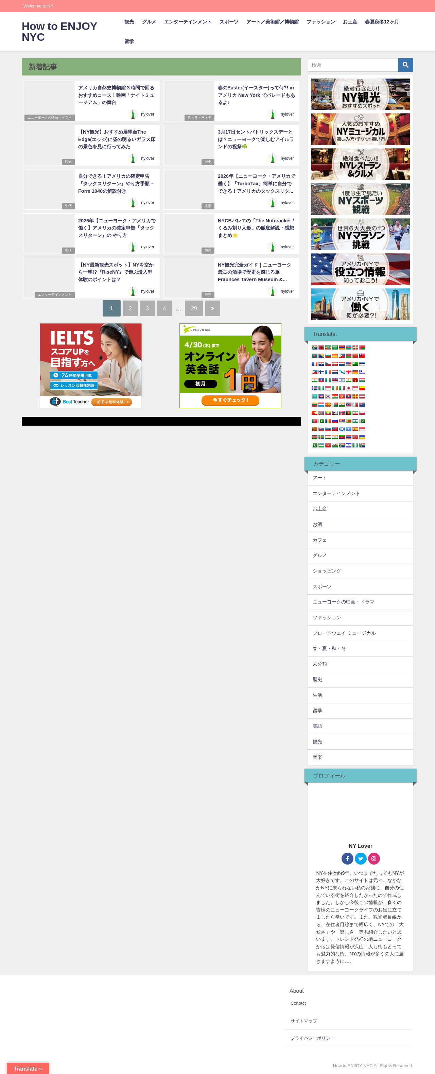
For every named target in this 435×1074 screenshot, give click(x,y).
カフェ (320, 540)
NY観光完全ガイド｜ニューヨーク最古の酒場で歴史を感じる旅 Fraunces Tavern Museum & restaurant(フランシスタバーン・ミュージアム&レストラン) (257, 279)
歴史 (207, 162)
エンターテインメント (188, 21)
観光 (129, 21)
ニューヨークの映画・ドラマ (49, 117)
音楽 (317, 757)
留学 (129, 41)
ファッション (321, 21)
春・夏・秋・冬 (199, 117)
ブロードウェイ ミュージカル (344, 633)
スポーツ (229, 21)
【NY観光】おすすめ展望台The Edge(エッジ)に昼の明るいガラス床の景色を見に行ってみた (116, 139)
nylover (148, 115)
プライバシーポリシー (313, 1038)
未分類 (320, 664)
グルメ (149, 21)
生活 (67, 206)
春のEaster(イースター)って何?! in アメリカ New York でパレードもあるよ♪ (256, 94)
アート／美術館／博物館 (272, 21)
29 (197, 308)
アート (320, 477)
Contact (298, 1003)
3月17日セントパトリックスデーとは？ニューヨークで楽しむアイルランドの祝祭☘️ (256, 139)
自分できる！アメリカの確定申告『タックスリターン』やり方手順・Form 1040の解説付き (116, 183)
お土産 (350, 21)
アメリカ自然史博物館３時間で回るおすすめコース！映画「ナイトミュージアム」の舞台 (116, 94)
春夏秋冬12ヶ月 (382, 21)
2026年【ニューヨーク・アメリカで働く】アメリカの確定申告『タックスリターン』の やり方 (116, 227)
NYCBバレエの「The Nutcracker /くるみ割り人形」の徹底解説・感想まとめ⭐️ (256, 227)
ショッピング (327, 570)
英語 (317, 725)
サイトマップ (304, 1021)
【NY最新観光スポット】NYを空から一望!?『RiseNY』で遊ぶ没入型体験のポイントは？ (115, 271)
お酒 (317, 524)
